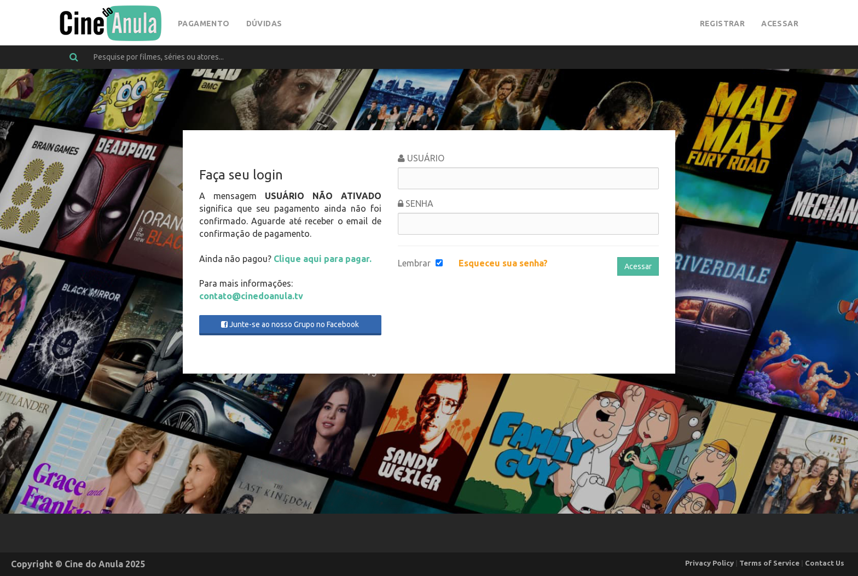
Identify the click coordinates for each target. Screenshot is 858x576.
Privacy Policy (709, 563)
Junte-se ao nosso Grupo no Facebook (290, 324)
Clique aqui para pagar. (323, 259)
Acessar (779, 23)
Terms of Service (769, 563)
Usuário (421, 158)
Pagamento (204, 23)
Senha (415, 203)
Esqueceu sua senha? (503, 263)
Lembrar (414, 263)
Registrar (722, 23)
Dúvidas (264, 23)
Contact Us (824, 563)
